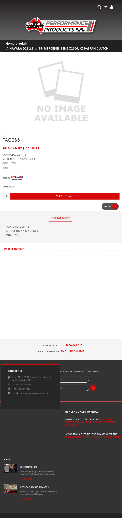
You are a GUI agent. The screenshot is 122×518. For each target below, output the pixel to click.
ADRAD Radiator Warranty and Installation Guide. (93, 437)
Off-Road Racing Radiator (34, 487)
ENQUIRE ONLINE (72, 351)
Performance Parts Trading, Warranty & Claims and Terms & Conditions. (90, 422)
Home (10, 43)
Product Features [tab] (60, 217)
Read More (26, 479)
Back (111, 206)
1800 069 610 (74, 345)
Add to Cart (65, 196)
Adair (23, 43)
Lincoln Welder (28, 467)
